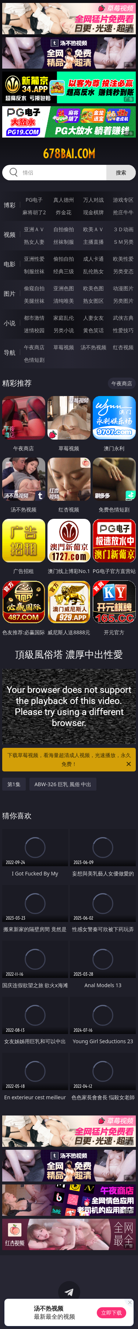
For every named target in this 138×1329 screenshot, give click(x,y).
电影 (9, 264)
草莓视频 (63, 347)
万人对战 (93, 199)
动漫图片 (123, 288)
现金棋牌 (93, 212)
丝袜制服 (63, 241)
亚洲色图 (63, 288)
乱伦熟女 (93, 271)
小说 (9, 323)
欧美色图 (93, 288)
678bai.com (69, 153)
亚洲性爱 (34, 258)
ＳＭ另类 (123, 241)
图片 (9, 293)
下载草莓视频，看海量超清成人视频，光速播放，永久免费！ (69, 760)
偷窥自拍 (34, 288)
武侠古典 (123, 317)
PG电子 (34, 199)
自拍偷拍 (63, 229)
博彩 (9, 205)
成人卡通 (93, 258)
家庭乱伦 (63, 317)
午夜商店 (34, 347)
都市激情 (34, 317)
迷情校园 (34, 330)
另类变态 (123, 271)
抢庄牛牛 (123, 212)
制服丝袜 (34, 271)
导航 (9, 352)
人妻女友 (93, 317)
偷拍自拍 (63, 258)
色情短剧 (34, 359)
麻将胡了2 (34, 212)
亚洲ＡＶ (34, 229)
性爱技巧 (123, 330)
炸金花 (63, 212)
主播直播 (93, 241)
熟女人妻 (34, 241)
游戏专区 (123, 199)
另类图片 (123, 300)
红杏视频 (123, 347)
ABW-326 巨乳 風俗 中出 (63, 784)
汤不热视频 (93, 347)
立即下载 (111, 1312)
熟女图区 (93, 300)
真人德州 (63, 199)
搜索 (121, 172)
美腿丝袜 (34, 300)
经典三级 (63, 271)
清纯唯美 (63, 300)
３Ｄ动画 (123, 229)
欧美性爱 (123, 258)
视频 (9, 234)
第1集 (14, 784)
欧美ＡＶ (93, 229)
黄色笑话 (93, 330)
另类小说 (63, 330)
